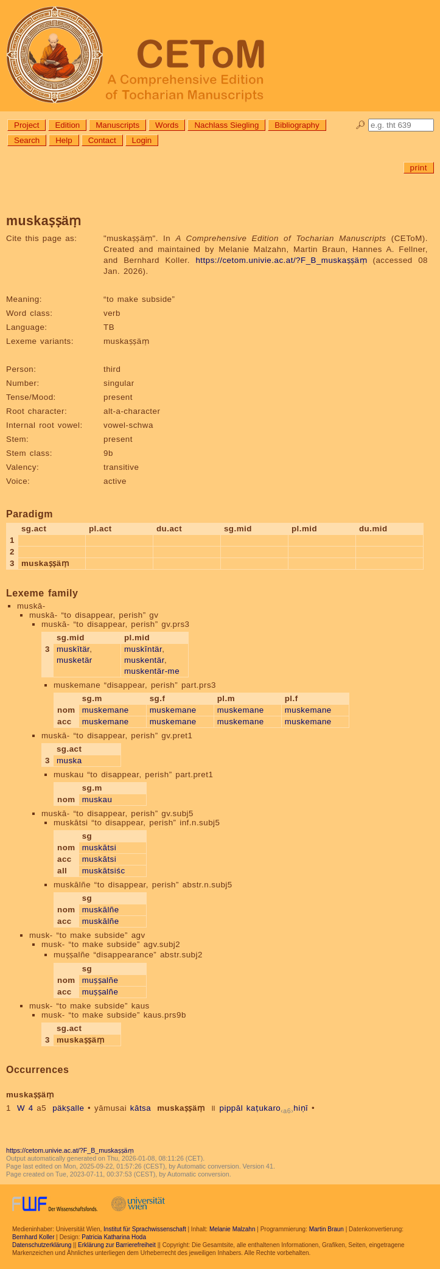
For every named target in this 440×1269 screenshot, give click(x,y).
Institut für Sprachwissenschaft (144, 1229)
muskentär (144, 660)
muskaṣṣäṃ (180, 1108)
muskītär (73, 649)
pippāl (231, 1108)
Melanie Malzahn (232, 1229)
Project (26, 125)
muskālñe (100, 909)
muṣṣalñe (100, 980)
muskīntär (143, 649)
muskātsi (99, 847)
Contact (102, 140)
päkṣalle (68, 1108)
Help (63, 140)
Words (166, 125)
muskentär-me (152, 671)
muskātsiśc (103, 870)
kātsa (140, 1108)
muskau (97, 799)
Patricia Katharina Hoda (114, 1237)
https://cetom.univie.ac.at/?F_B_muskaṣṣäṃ (281, 260)
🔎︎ (360, 125)
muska (69, 760)
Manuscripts (117, 125)
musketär (75, 660)
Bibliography (296, 125)
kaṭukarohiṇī (277, 1108)
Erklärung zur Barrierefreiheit (117, 1245)
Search (27, 140)
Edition (67, 125)
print (418, 167)
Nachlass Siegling (226, 125)
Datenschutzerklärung (41, 1245)
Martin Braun (326, 1229)
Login (142, 140)
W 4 (25, 1108)
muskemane (105, 710)
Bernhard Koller (33, 1237)
